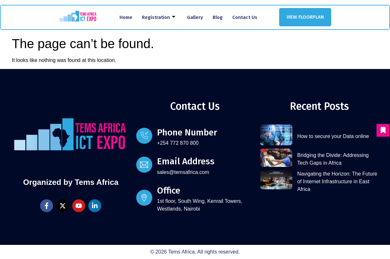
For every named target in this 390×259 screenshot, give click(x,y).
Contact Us (244, 17)
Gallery (195, 17)
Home (126, 17)
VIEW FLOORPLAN (305, 17)
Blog (218, 17)
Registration (158, 17)
